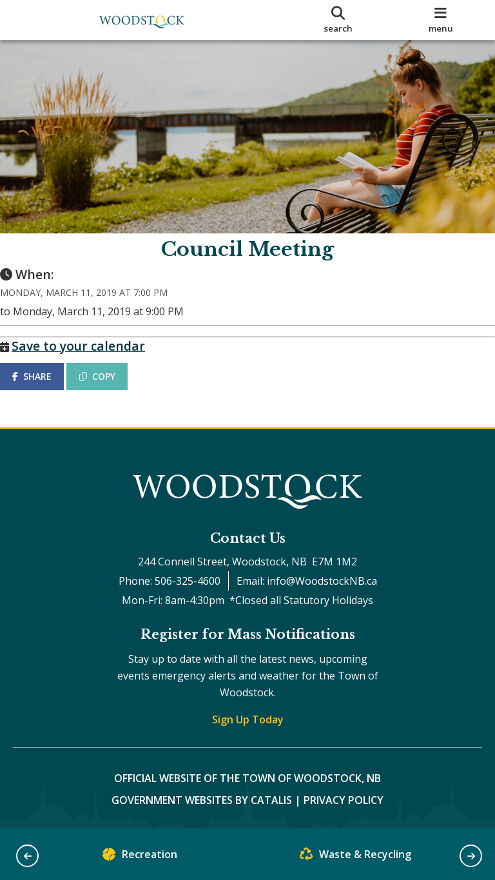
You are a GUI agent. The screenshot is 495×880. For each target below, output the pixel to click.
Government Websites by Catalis (202, 800)
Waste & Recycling (355, 857)
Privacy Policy (343, 800)
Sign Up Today (248, 719)
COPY (110, 389)
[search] (338, 20)
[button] (27, 856)
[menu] (441, 20)
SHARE (44, 389)
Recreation (139, 857)
